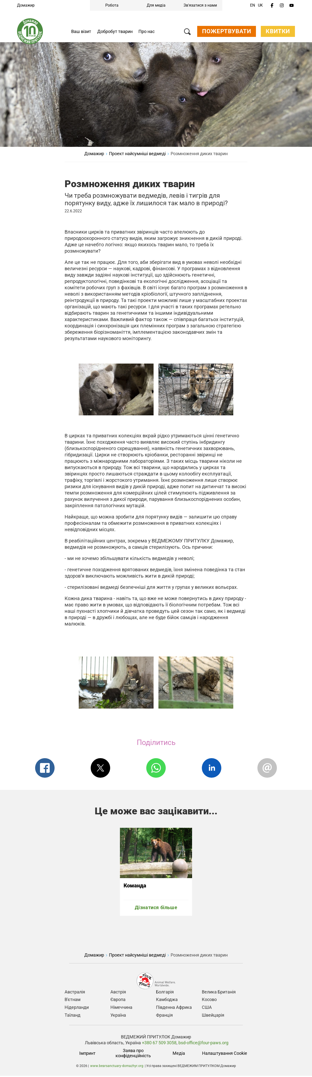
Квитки (278, 33)
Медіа (179, 1054)
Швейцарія (213, 1016)
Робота (111, 5)
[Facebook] (272, 5)
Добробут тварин (115, 32)
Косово (209, 1000)
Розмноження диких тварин (199, 154)
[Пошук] (187, 33)
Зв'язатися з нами (200, 5)
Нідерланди (77, 1008)
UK (260, 5)
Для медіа (156, 5)
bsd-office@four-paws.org (203, 1043)
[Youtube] (291, 5)
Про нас (146, 32)
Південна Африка (174, 1008)
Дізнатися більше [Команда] (156, 909)
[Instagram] (281, 5)
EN (252, 5)
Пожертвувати (226, 33)
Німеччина (121, 1008)
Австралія (75, 993)
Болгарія (165, 993)
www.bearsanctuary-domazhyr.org (116, 1067)
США (207, 1008)
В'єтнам (72, 1000)
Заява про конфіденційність (133, 1054)
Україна (118, 1016)
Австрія (118, 993)
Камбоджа (167, 1000)
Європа (118, 1000)
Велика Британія (219, 993)
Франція (164, 1016)
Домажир (26, 5)
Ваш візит (81, 32)
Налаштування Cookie (224, 1054)
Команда (135, 887)
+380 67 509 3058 (158, 1043)
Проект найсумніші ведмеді (137, 154)
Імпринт (87, 1054)
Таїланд (72, 1016)
